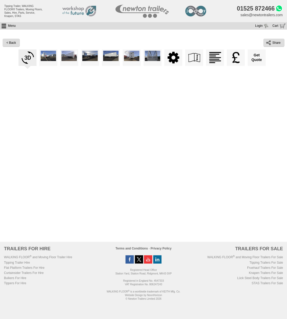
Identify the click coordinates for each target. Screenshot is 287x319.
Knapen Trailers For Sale (266, 273)
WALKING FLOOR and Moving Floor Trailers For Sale (245, 257)
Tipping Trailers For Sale (266, 262)
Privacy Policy (161, 248)
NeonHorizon (154, 295)
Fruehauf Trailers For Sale (265, 268)
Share (273, 42)
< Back (11, 43)
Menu (12, 26)
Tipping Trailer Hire (17, 262)
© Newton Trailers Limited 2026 (143, 298)
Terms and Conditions (131, 248)
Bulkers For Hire (15, 278)
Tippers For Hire (15, 283)
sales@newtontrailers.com (261, 15)
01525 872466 (256, 8)
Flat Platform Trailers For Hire (24, 268)
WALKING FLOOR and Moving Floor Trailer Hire (38, 257)
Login (259, 26)
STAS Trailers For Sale (267, 283)
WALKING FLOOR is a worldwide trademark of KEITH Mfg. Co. (143, 291)
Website (134, 295)
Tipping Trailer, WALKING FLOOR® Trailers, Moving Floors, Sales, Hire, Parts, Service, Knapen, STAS (23, 11)
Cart (275, 26)
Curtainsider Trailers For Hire (24, 273)
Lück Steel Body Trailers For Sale (260, 278)
